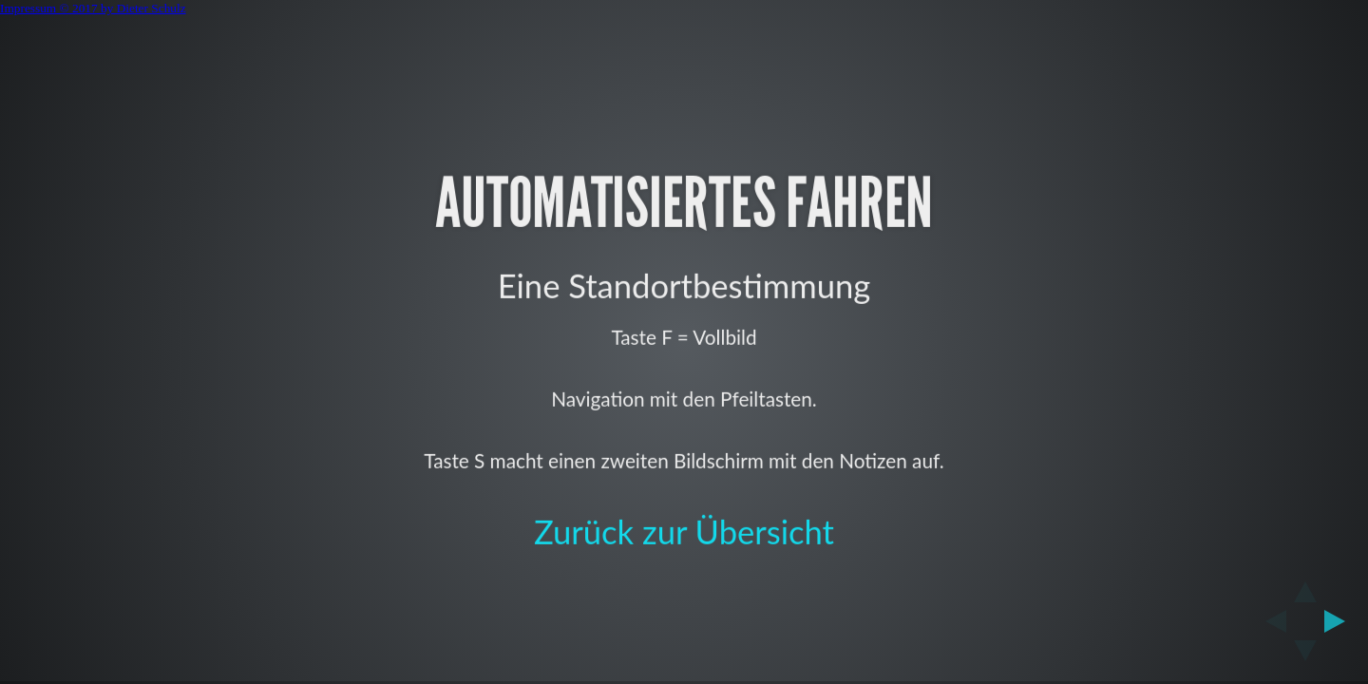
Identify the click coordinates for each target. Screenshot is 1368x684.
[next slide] (1340, 621)
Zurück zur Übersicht (684, 530)
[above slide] (1305, 586)
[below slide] (1305, 656)
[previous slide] (1270, 621)
